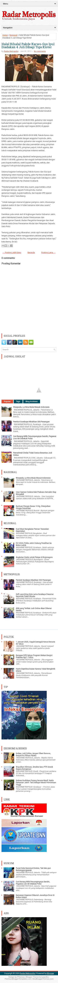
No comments (40, 51)
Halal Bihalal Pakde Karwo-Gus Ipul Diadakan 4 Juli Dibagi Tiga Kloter (28, 45)
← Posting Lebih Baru (11, 252)
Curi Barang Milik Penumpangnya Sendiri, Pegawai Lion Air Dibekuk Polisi (33, 883)
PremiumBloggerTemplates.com (18, 979)
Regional (13, 35)
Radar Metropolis (11, 51)
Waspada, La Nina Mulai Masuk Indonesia (31, 407)
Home (5, 35)
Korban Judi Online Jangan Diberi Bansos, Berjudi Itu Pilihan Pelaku (33, 754)
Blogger (50, 973)
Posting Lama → (48, 252)
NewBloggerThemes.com (43, 979)
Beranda (31, 252)
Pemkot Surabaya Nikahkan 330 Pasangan (31, 422)
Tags (18, 401)
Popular (7, 401)
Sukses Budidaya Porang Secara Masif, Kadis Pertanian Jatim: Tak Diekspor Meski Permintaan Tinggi (36, 782)
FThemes (21, 977)
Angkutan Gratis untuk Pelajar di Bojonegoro (34, 557)
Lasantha (45, 977)
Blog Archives (32, 401)
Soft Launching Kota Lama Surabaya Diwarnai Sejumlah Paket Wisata (34, 595)
